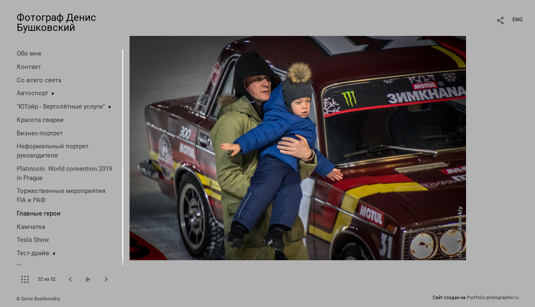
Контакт (29, 67)
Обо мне (29, 53)
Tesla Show (33, 240)
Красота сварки (40, 120)
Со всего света (39, 80)
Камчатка (31, 227)
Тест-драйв (33, 253)
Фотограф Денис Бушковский (56, 22)
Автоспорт (32, 93)
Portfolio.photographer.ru (493, 297)
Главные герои (39, 213)
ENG (517, 20)
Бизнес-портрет (40, 133)
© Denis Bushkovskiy (38, 299)
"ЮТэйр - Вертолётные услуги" (61, 106)
